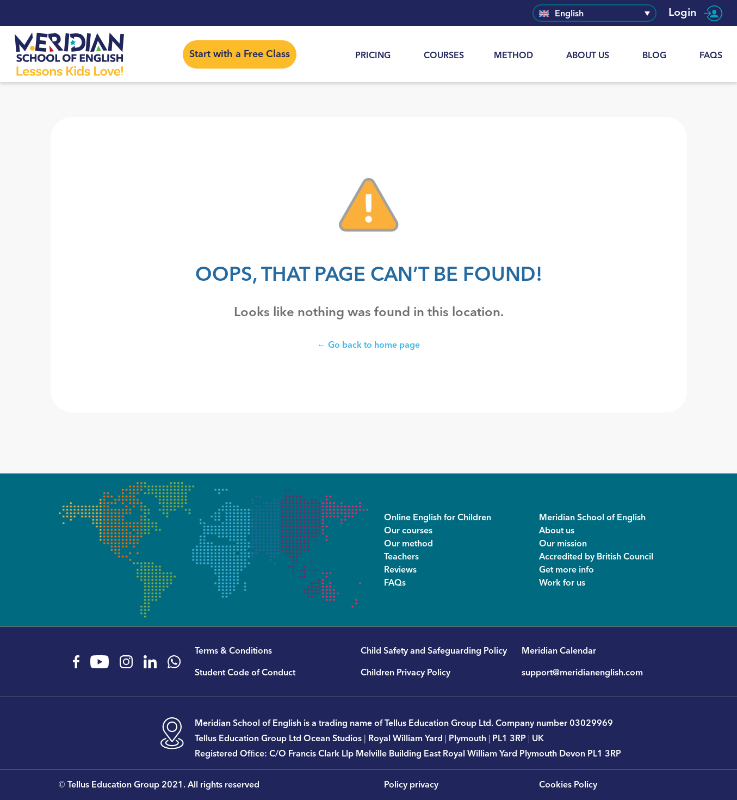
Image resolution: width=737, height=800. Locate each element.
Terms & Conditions (233, 650)
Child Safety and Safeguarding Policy (434, 650)
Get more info (566, 569)
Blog (654, 55)
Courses (444, 55)
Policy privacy (411, 784)
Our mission (563, 543)
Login (695, 13)
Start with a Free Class (239, 54)
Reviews (400, 569)
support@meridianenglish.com (582, 672)
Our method (408, 543)
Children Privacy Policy (405, 672)
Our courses (408, 530)
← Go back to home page (368, 344)
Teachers (401, 556)
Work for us (562, 582)
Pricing (373, 55)
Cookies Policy (568, 784)
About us (587, 55)
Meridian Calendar (559, 650)
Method (513, 55)
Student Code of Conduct (245, 672)
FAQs (710, 55)
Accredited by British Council (596, 556)
